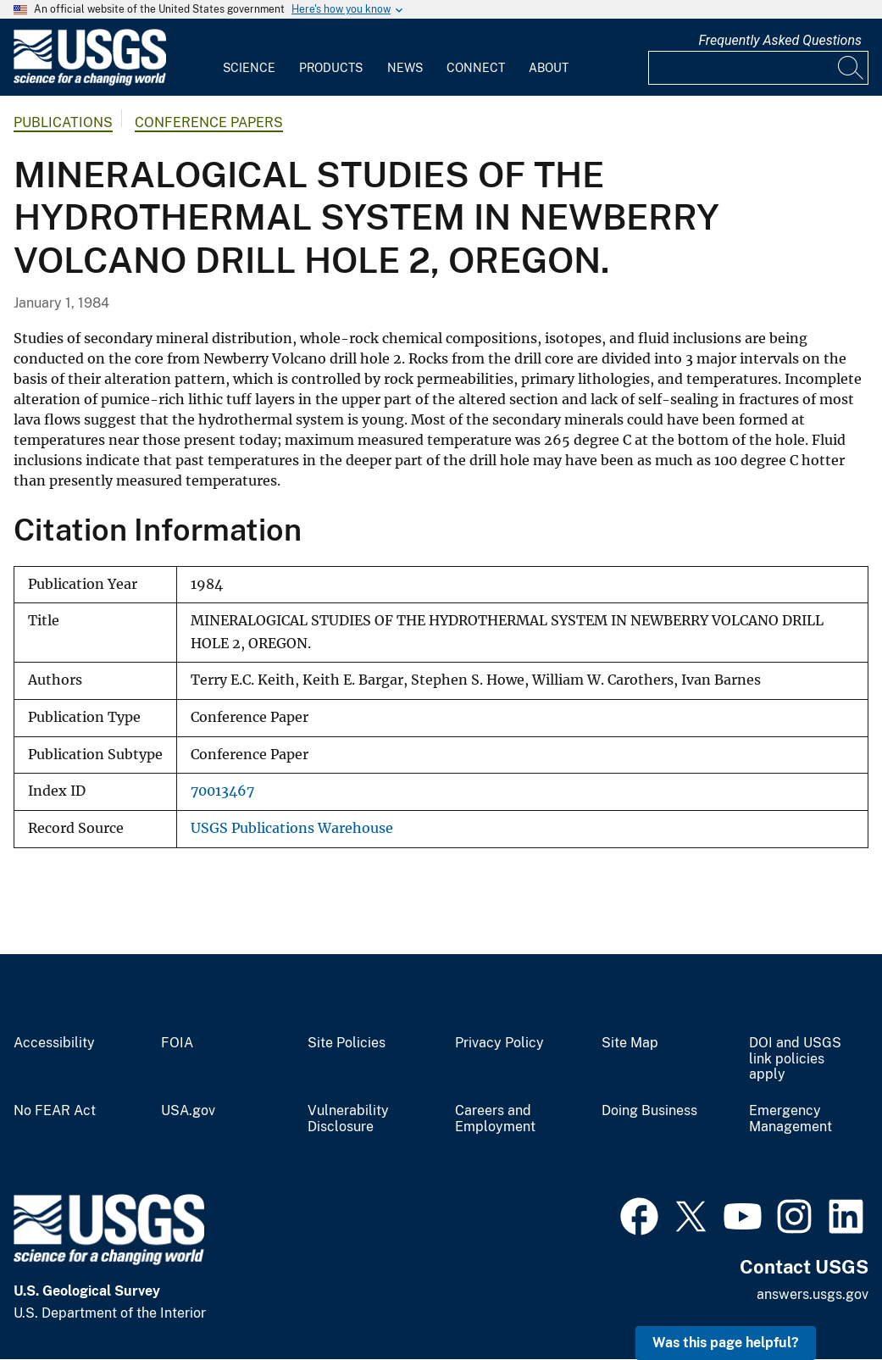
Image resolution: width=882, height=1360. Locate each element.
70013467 (222, 791)
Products (331, 68)
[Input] (758, 68)
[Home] (90, 82)
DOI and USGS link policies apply (795, 1059)
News (405, 68)
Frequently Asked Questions (780, 40)
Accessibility (54, 1043)
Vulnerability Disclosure (348, 1119)
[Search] (851, 68)
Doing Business (649, 1111)
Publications (63, 122)
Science (249, 68)
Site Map (630, 1043)
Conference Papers (209, 122)
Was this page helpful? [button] (725, 1343)
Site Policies (347, 1043)
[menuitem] (249, 57)
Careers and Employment (495, 1119)
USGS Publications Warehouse (292, 828)
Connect (476, 68)
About (549, 68)
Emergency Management (790, 1119)
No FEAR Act (55, 1111)
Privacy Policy (499, 1043)
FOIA (177, 1043)
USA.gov (188, 1111)
